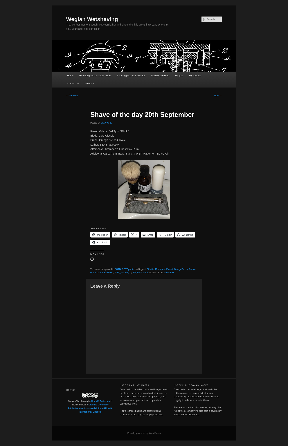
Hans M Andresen (100, 401)
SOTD (118, 269)
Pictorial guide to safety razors (95, 75)
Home (70, 75)
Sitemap (89, 83)
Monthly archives (160, 75)
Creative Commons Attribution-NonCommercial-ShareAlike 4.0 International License (90, 408)
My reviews (195, 75)
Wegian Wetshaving (92, 19)
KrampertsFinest (164, 269)
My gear (179, 75)
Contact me (73, 83)
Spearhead (107, 272)
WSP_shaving (121, 272)
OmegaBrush (181, 269)
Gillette (150, 269)
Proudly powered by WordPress (144, 433)
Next (218, 95)
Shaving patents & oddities (131, 75)
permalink (169, 272)
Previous (72, 95)
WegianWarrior (140, 272)
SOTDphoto (128, 269)
